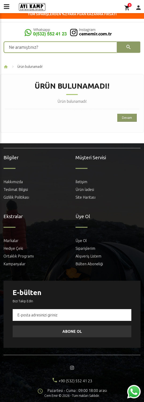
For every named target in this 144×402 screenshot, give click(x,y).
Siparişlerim (85, 248)
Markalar (11, 241)
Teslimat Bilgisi (16, 189)
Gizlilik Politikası (16, 197)
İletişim (81, 182)
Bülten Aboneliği (89, 264)
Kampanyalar (15, 264)
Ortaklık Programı (19, 256)
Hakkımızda (13, 182)
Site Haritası (85, 197)
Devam (127, 118)
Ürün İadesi (85, 189)
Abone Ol (72, 331)
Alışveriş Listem (88, 256)
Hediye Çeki (13, 248)
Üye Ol (81, 241)
